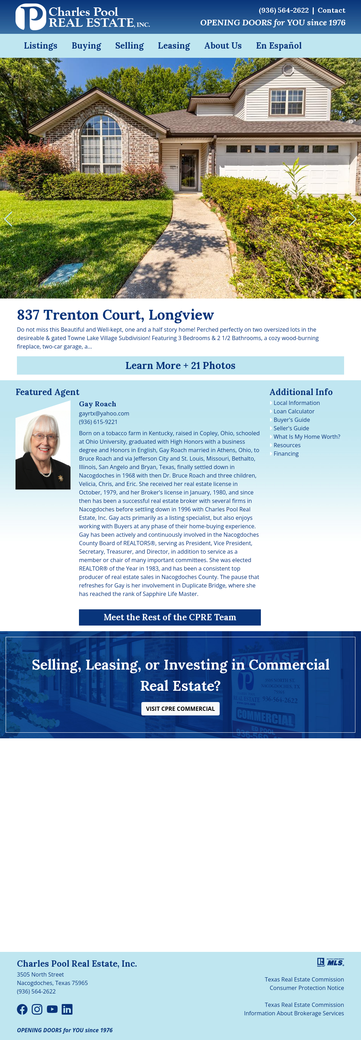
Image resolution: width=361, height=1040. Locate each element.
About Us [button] (223, 45)
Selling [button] (129, 45)
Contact (331, 10)
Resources (287, 445)
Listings (40, 45)
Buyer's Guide (292, 420)
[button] (180, 708)
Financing (286, 453)
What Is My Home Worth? (307, 437)
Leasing (174, 45)
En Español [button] (279, 45)
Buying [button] (86, 45)
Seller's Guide (291, 428)
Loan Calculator (294, 411)
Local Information (297, 403)
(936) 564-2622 (284, 10)
